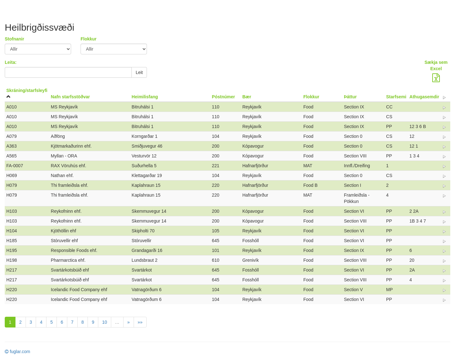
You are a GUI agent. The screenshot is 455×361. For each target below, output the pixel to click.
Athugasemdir (424, 96)
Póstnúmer (223, 96)
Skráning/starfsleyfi (26, 90)
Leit (139, 72)
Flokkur (89, 38)
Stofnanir (14, 38)
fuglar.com (17, 351)
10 (104, 322)
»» (140, 322)
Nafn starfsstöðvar (70, 96)
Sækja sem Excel (435, 65)
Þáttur (350, 96)
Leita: (10, 62)
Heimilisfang (145, 96)
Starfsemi (396, 96)
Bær (246, 96)
